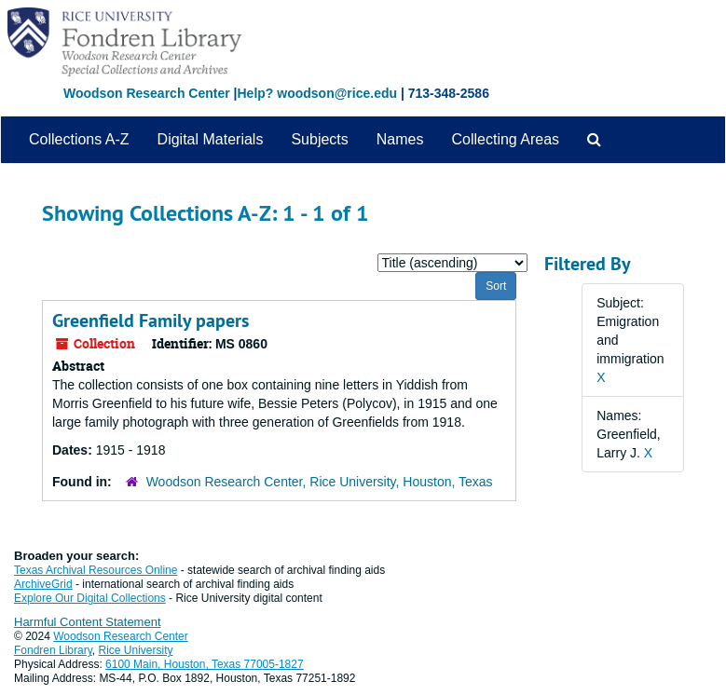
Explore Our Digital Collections (90, 598)
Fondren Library (53, 650)
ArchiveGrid (43, 584)
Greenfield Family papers (150, 320)
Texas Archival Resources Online (95, 570)
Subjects (319, 139)
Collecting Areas (505, 139)
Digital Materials (211, 139)
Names (400, 139)
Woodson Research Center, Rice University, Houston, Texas (319, 481)
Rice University (136, 650)
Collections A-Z (79, 139)
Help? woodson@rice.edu (317, 93)
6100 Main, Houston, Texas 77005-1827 (204, 664)
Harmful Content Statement (87, 622)
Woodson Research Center (146, 93)
